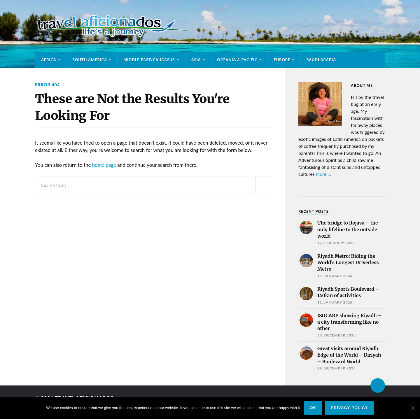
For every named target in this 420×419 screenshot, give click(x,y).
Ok (313, 408)
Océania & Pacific (237, 59)
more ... (323, 174)
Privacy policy (349, 408)
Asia (196, 59)
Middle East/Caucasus (149, 59)
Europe (282, 59)
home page (104, 165)
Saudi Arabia (321, 59)
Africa (48, 59)
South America (90, 59)
